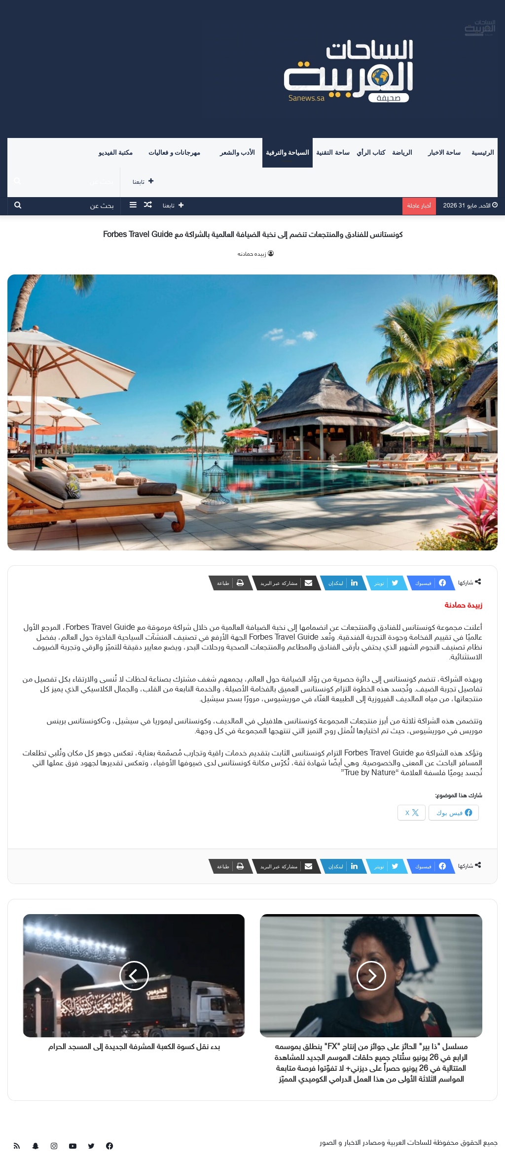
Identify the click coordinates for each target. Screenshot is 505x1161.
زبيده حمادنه (252, 254)
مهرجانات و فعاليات (174, 152)
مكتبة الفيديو (116, 152)
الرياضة (402, 152)
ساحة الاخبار (444, 152)
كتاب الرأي (371, 152)
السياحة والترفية (287, 152)
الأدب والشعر (237, 152)
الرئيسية (482, 152)
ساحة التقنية (332, 152)
